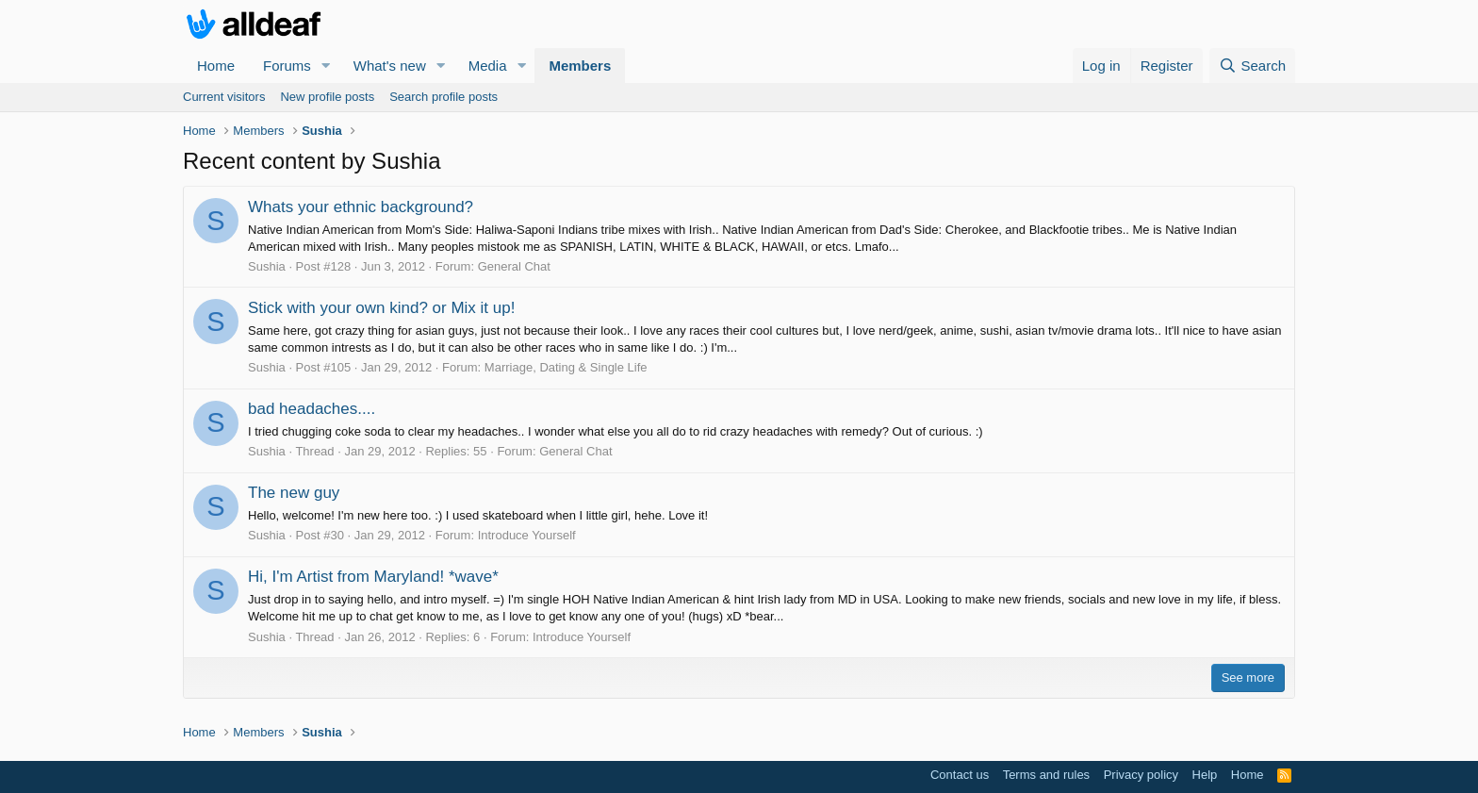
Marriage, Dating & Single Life (566, 367)
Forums (287, 66)
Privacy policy (1141, 775)
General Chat (514, 266)
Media (487, 66)
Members (580, 66)
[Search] (1252, 65)
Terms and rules (1046, 775)
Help (1205, 775)
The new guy (293, 493)
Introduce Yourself (527, 535)
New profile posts (327, 97)
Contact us (959, 775)
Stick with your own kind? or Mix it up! (381, 308)
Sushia (267, 266)
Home (216, 66)
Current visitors (224, 97)
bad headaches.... (311, 409)
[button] (326, 65)
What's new (389, 66)
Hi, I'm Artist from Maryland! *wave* (373, 577)
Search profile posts (443, 97)
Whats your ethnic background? (360, 207)
